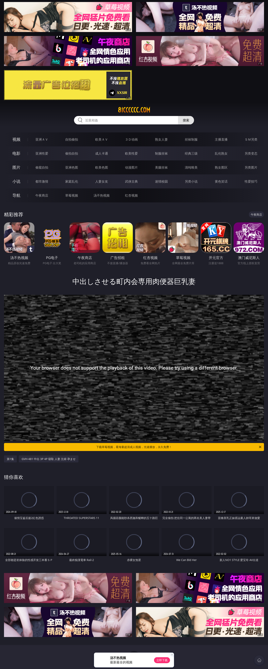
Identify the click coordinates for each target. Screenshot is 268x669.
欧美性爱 (131, 153)
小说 (16, 181)
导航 (16, 195)
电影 (16, 153)
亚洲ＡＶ (41, 139)
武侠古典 (131, 181)
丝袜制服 (191, 139)
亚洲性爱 (41, 153)
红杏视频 (131, 195)
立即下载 (162, 660)
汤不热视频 (102, 195)
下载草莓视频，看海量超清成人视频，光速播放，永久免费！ (179, 447)
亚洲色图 (71, 167)
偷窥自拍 (41, 167)
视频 (16, 139)
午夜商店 (41, 195)
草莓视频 (71, 195)
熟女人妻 (161, 139)
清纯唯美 (191, 167)
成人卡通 (101, 153)
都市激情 (41, 181)
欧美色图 (101, 167)
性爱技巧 (251, 181)
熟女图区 (221, 167)
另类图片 (251, 167)
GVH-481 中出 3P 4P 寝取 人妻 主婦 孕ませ (49, 459)
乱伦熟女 (221, 153)
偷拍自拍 (71, 153)
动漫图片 (131, 167)
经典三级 (191, 153)
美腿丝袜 (161, 167)
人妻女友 (101, 181)
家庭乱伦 (71, 181)
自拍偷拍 (71, 139)
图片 (16, 167)
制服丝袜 (161, 153)
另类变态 (251, 153)
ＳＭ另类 (251, 139)
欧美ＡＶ (101, 139)
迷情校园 (161, 181)
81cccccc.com (134, 110)
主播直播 (221, 139)
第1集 (10, 459)
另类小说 (191, 181)
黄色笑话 (221, 181)
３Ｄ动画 (131, 139)
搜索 (186, 120)
